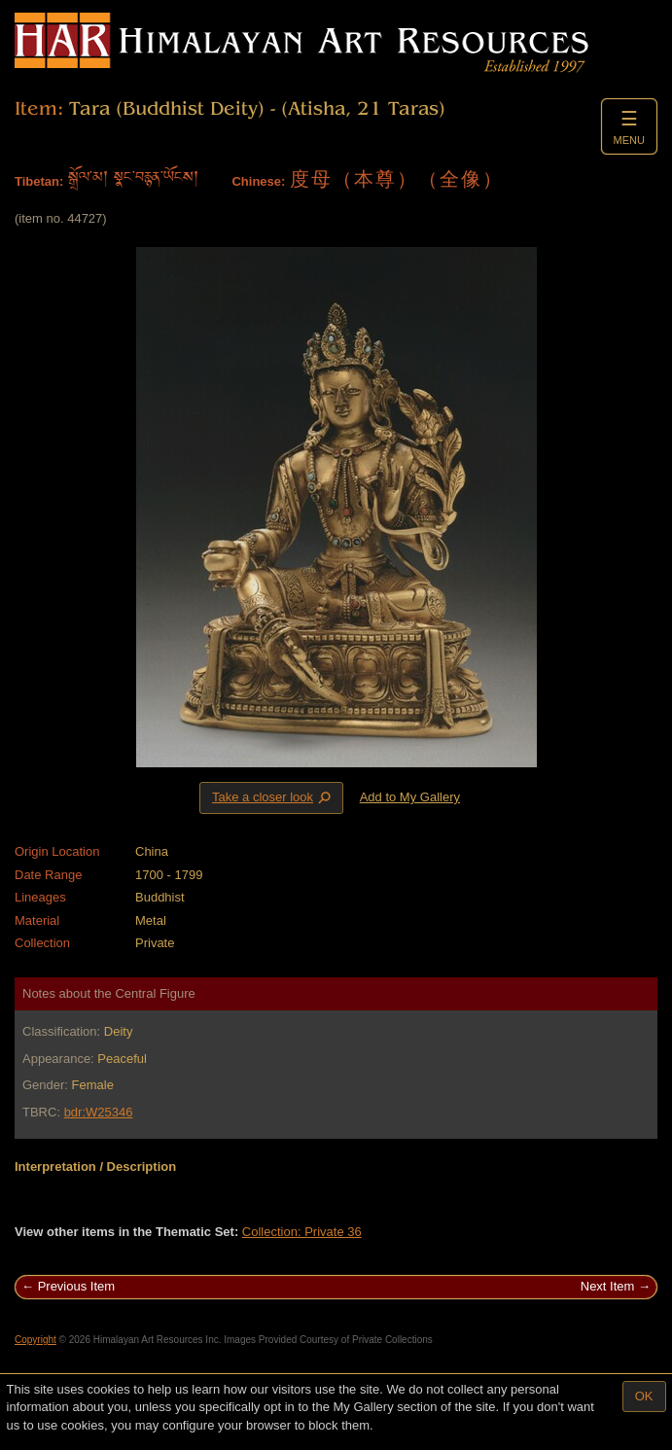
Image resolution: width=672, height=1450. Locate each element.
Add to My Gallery (410, 797)
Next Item (608, 1286)
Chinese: (258, 181)
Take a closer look (273, 797)
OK (644, 1396)
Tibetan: (39, 181)
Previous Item (76, 1286)
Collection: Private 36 (302, 1231)
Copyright (35, 1339)
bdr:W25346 (98, 1112)
